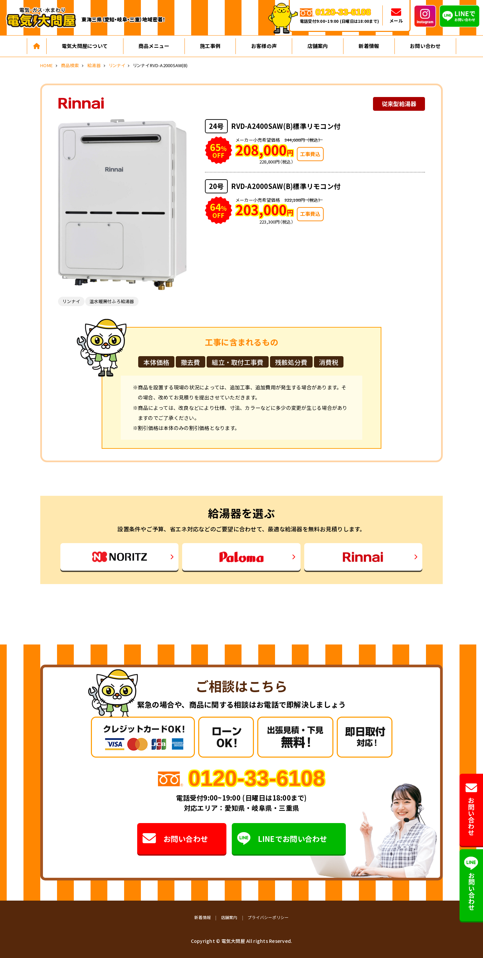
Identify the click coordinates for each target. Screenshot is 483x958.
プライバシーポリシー (268, 917)
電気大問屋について (85, 45)
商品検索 (70, 65)
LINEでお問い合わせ (282, 838)
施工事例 (210, 45)
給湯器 (94, 65)
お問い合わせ (425, 45)
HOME (46, 65)
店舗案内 (318, 45)
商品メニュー (154, 45)
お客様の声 (264, 45)
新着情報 (369, 45)
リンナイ (117, 65)
